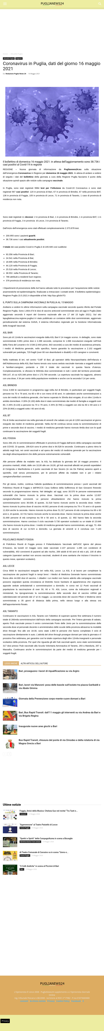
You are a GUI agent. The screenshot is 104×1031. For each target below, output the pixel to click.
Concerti (23, 814)
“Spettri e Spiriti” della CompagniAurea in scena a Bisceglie (46, 838)
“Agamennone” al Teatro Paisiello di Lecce (39, 825)
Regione (19, 58)
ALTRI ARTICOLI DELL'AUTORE (34, 663)
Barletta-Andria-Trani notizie (30, 842)
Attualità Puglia (17, 54)
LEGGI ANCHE (11, 663)
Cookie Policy (62, 1001)
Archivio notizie (38, 1001)
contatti (24, 1001)
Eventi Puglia (24, 828)
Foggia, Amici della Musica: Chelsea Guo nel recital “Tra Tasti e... (49, 811)
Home (5, 54)
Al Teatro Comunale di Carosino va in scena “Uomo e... (44, 852)
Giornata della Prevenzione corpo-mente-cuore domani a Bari (52, 698)
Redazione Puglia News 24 (16, 74)
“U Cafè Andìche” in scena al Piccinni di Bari (39, 866)
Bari (21, 869)
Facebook (76, 1001)
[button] (100, 4)
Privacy (51, 1001)
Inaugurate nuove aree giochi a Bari (38, 726)
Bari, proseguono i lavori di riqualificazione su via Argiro (49, 671)
